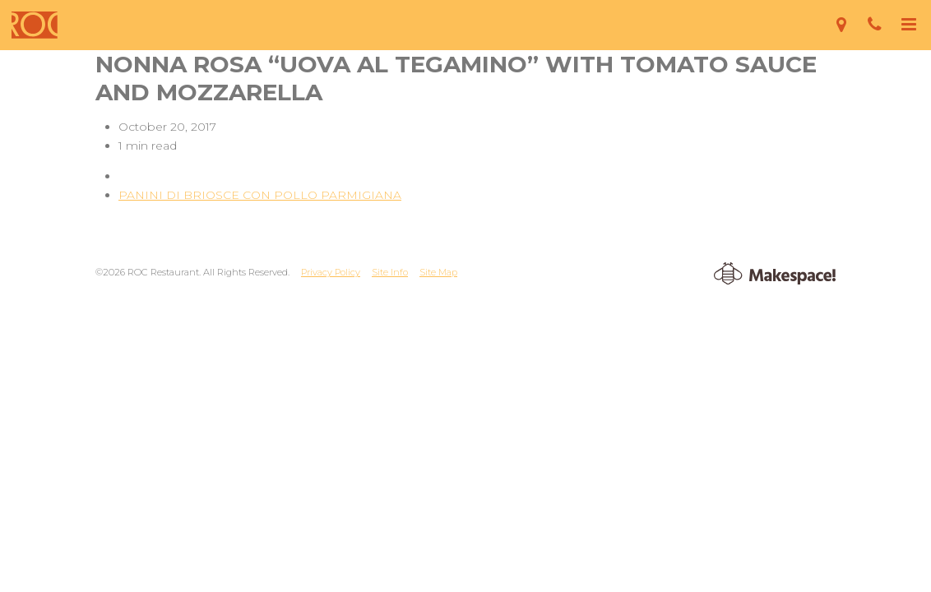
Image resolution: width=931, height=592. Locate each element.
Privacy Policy (330, 272)
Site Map (438, 272)
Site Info (390, 272)
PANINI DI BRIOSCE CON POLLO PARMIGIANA (259, 194)
